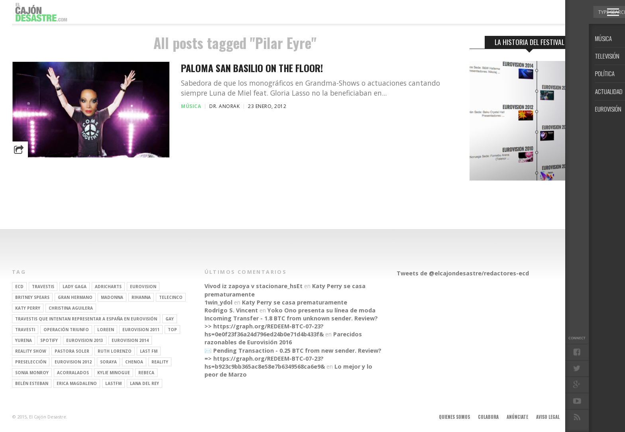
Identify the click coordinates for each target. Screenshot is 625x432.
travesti (25, 329)
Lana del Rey (144, 383)
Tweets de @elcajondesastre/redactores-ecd (463, 273)
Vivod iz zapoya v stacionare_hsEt (253, 286)
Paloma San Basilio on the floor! (252, 68)
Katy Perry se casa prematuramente (294, 302)
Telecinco (171, 297)
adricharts (108, 286)
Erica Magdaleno (77, 383)
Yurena (23, 340)
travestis (43, 286)
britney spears (32, 297)
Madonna (112, 297)
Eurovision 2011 (140, 329)
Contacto (578, 417)
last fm (148, 351)
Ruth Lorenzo (115, 351)
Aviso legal (548, 417)
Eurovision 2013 (84, 340)
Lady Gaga (74, 286)
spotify (49, 340)
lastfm (113, 383)
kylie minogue (113, 372)
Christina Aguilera (71, 308)
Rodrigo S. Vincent (231, 310)
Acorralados (73, 372)
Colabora (488, 417)
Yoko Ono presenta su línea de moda (321, 310)
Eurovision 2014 (130, 340)
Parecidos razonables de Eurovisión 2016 (283, 338)
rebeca (146, 372)
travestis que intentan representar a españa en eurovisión (86, 319)
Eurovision (143, 286)
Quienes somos (454, 417)
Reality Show (30, 351)
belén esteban (31, 383)
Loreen (105, 329)
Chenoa (134, 362)
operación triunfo (66, 329)
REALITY (159, 362)
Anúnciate (517, 417)
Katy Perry (27, 308)
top (172, 329)
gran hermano (75, 297)
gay (169, 319)
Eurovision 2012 (73, 362)
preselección (30, 362)
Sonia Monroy (32, 372)
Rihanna (141, 297)
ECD (19, 286)
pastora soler (72, 351)
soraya (108, 362)
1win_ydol (218, 302)
